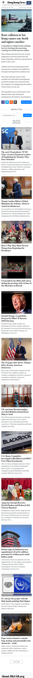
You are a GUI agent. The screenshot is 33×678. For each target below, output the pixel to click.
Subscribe (27, 115)
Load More (16, 662)
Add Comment (26, 102)
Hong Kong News (16, 2)
